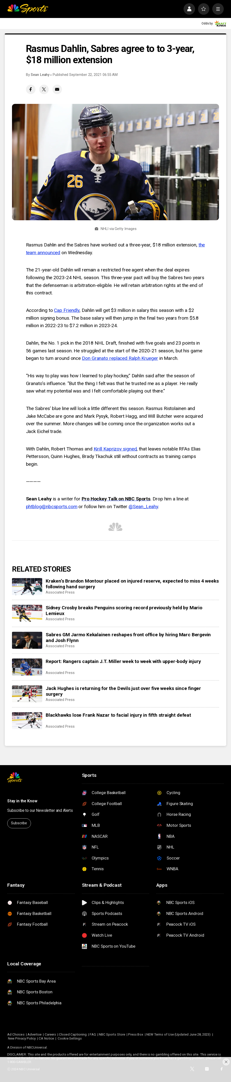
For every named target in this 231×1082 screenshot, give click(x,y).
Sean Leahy (40, 75)
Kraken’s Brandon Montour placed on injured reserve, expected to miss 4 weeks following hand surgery (132, 584)
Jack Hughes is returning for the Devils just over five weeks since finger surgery (123, 691)
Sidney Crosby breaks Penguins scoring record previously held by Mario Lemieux (124, 610)
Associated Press (60, 592)
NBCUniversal (37, 1047)
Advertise (34, 1034)
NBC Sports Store (112, 1034)
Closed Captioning (73, 1034)
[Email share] (57, 89)
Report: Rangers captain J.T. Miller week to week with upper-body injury (123, 661)
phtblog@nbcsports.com (51, 506)
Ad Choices (15, 1034)
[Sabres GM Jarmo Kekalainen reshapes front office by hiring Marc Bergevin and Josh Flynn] (27, 640)
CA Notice (46, 1038)
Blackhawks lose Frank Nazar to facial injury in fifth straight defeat (118, 715)
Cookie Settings (70, 1038)
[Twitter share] (44, 89)
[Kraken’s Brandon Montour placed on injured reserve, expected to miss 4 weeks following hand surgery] (27, 586)
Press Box (135, 1034)
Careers (50, 1034)
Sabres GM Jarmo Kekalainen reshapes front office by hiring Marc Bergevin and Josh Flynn (128, 637)
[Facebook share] (31, 89)
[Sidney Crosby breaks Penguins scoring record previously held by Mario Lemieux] (27, 613)
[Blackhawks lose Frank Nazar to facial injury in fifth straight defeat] (27, 720)
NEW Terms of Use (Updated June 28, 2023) (178, 1034)
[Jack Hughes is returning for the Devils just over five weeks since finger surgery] (27, 693)
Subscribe (19, 823)
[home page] (27, 9)
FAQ (93, 1034)
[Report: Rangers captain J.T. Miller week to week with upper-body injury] (27, 666)
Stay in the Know (22, 801)
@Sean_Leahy (143, 506)
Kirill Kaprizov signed (115, 449)
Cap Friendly (66, 310)
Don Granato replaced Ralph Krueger (120, 358)
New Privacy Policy (22, 1038)
